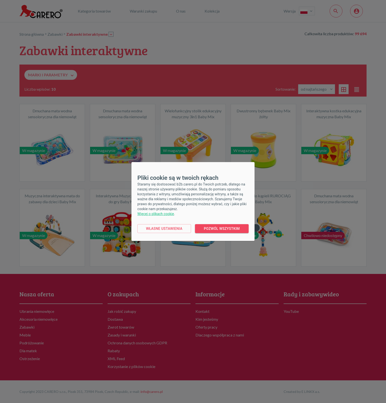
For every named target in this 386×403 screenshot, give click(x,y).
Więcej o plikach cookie (155, 214)
